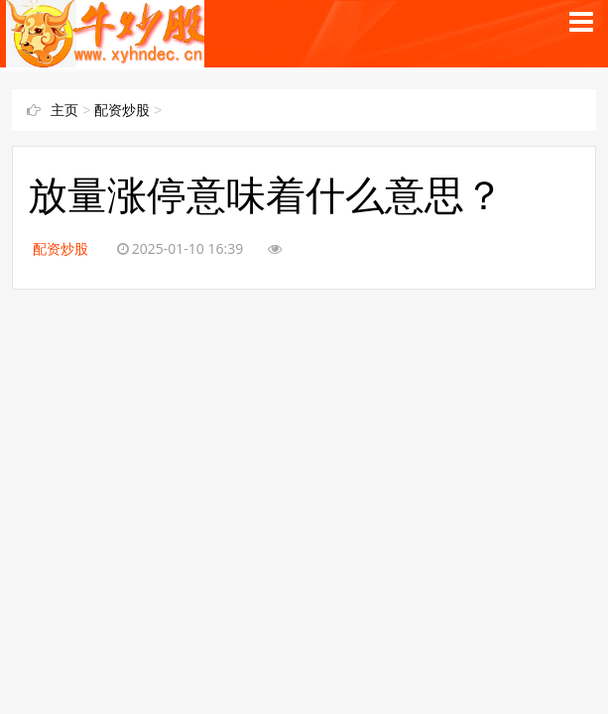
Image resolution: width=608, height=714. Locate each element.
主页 (64, 110)
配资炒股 (122, 110)
